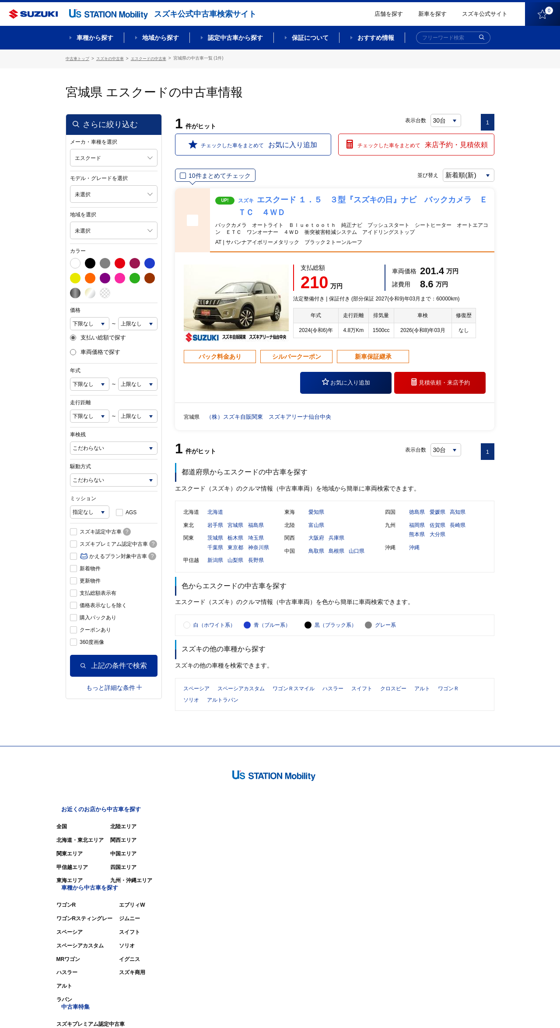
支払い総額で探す (98, 336)
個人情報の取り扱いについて (460, 1008)
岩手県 (215, 534)
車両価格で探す (95, 351)
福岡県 (417, 534)
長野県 (256, 569)
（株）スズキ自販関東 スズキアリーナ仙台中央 (273, 415)
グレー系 (385, 644)
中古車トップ (79, 58)
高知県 (458, 521)
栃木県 (235, 547)
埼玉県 (256, 547)
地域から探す (160, 37)
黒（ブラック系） (336, 644)
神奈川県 (258, 557)
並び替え (418, 174)
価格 (75, 308)
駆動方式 (80, 465)
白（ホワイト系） (214, 644)
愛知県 (316, 521)
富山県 (316, 534)
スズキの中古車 (114, 58)
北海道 (215, 521)
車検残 (78, 433)
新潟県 (215, 569)
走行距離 (80, 401)
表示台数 (416, 119)
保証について (310, 37)
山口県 (356, 560)
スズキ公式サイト (485, 14)
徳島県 (417, 521)
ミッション (83, 497)
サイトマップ (346, 1008)
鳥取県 (316, 560)
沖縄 (414, 557)
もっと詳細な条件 (114, 686)
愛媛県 (437, 521)
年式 (75, 369)
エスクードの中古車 (156, 58)
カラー (78, 249)
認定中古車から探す (235, 37)
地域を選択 (83, 213)
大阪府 (316, 547)
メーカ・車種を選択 (93, 140)
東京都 (235, 557)
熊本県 (417, 543)
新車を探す (432, 14)
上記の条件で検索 (113, 664)
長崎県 (458, 534)
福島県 (256, 534)
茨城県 (215, 547)
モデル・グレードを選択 (99, 177)
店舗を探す (388, 14)
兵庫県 (336, 547)
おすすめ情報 (375, 37)
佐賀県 (437, 534)
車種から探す (95, 37)
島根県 (336, 560)
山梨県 (235, 569)
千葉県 (215, 557)
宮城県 (235, 534)
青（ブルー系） (272, 644)
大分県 (437, 543)
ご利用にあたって (394, 1008)
